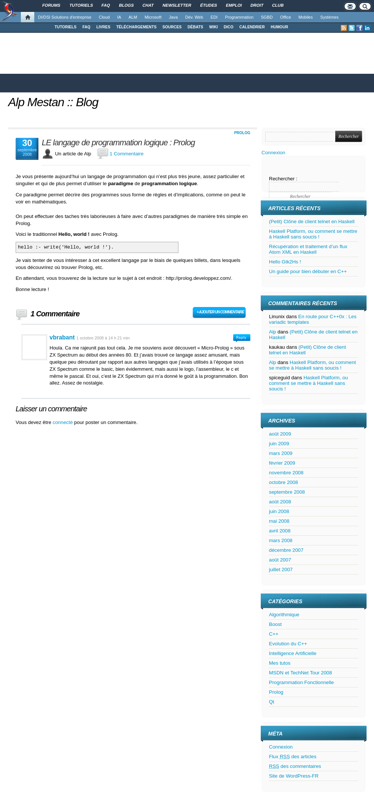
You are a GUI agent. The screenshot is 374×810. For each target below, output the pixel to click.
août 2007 (280, 560)
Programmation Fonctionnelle (301, 682)
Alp (272, 332)
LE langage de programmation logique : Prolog (118, 143)
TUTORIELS (66, 27)
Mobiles (305, 17)
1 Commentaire (126, 153)
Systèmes (329, 17)
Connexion (273, 152)
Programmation (239, 17)
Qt (271, 702)
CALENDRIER (252, 27)
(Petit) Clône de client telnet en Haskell (312, 221)
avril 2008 (280, 531)
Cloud (104, 17)
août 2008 (280, 501)
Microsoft (153, 17)
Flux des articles (292, 756)
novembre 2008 (286, 472)
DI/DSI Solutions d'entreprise (64, 17)
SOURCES (171, 27)
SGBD (267, 17)
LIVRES (103, 27)
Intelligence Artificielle (292, 653)
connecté (63, 422)
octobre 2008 (283, 482)
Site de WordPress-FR (293, 776)
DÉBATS (195, 27)
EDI (214, 17)
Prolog (242, 133)
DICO (229, 27)
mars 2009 (280, 453)
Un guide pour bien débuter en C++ (308, 271)
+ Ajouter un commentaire (220, 312)
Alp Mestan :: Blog (53, 102)
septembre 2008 (287, 492)
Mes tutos (280, 663)
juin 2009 (279, 443)
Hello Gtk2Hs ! (285, 262)
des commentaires (295, 766)
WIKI (213, 27)
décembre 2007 (286, 550)
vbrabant (62, 337)
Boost (275, 624)
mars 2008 (280, 540)
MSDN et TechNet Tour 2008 (300, 672)
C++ (273, 634)
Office (285, 17)
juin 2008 (279, 511)
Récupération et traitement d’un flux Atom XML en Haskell (308, 249)
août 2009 (280, 434)
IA (119, 17)
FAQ (86, 27)
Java (173, 17)
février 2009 (282, 463)
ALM (133, 17)
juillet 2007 (281, 569)
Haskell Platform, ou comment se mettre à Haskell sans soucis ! (313, 234)
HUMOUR (279, 27)
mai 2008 (279, 521)
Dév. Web (194, 17)
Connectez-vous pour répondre (241, 338)
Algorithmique (284, 614)
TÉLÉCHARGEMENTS (136, 27)
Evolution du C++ (288, 643)
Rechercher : (283, 178)
